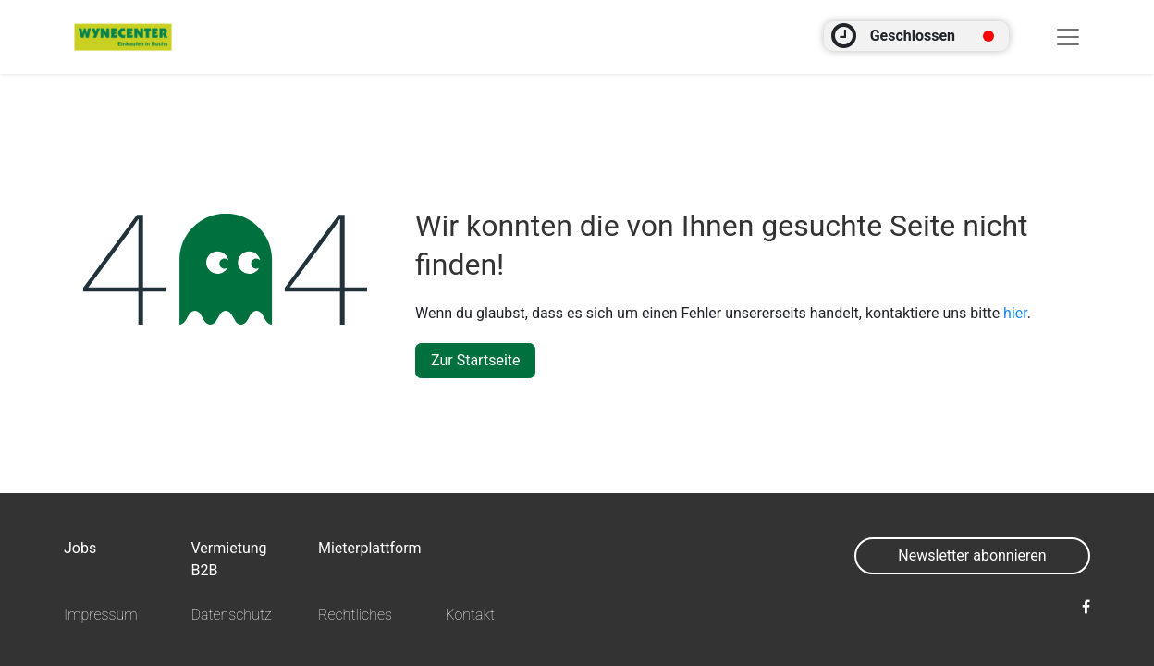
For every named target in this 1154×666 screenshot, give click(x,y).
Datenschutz (230, 614)
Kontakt (470, 614)
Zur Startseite (475, 360)
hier (1015, 313)
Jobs (80, 548)
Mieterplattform (370, 548)
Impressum (101, 614)
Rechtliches (355, 614)
